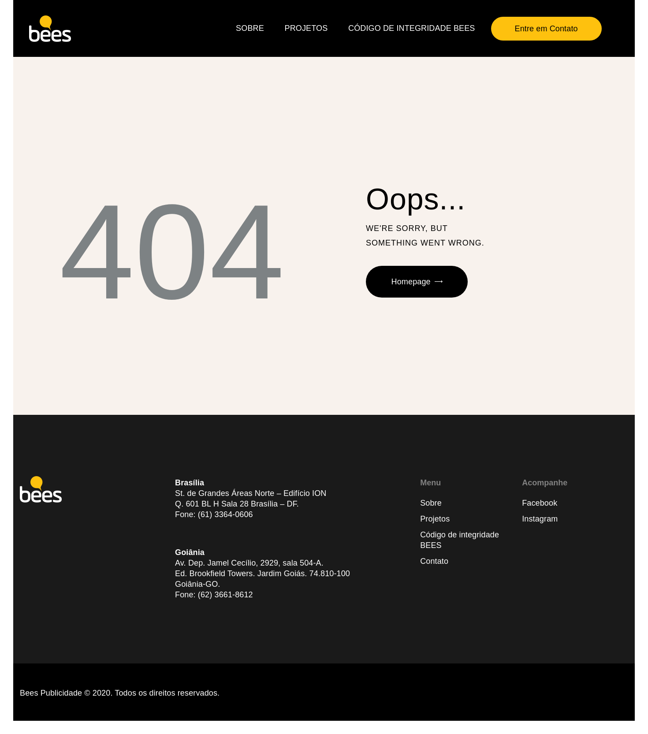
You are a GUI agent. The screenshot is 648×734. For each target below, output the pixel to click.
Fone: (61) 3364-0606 (214, 514)
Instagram (540, 518)
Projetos (435, 518)
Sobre (431, 503)
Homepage (411, 281)
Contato (434, 561)
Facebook (539, 503)
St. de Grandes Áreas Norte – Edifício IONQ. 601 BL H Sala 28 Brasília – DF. (250, 498)
